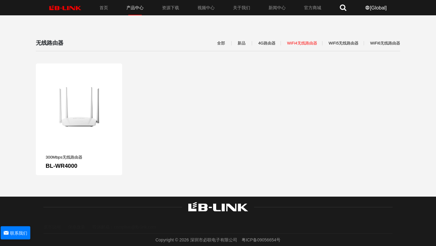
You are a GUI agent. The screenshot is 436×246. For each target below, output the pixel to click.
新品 (242, 43)
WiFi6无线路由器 (385, 43)
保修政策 (76, 221)
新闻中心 (277, 7)
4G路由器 (267, 43)
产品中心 (135, 7)
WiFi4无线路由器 (302, 43)
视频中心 (206, 7)
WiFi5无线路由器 (344, 43)
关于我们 (241, 7)
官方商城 (312, 7)
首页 (104, 7)
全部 (221, 43)
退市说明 (52, 221)
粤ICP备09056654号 (261, 239)
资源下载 (170, 7)
